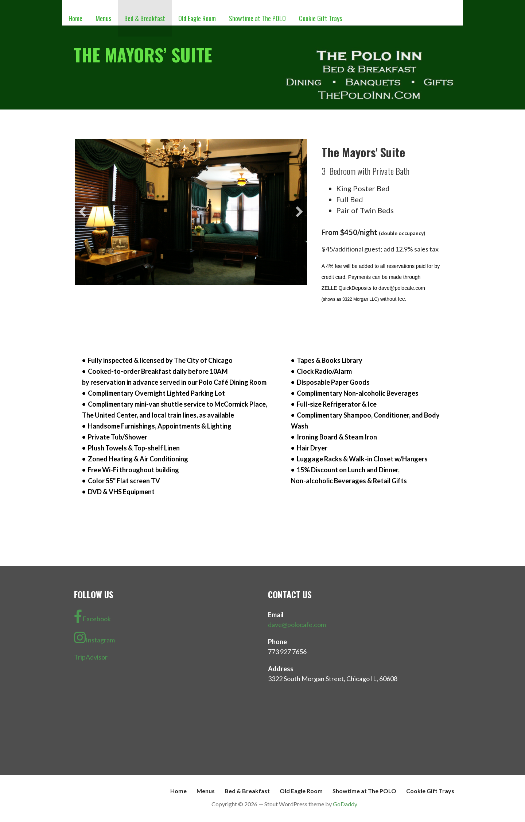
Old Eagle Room (197, 18)
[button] (82, 212)
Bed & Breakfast (144, 18)
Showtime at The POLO (257, 18)
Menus (103, 18)
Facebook (92, 616)
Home (75, 18)
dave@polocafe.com (297, 625)
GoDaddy (345, 803)
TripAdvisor (91, 657)
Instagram (94, 637)
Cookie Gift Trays (320, 18)
